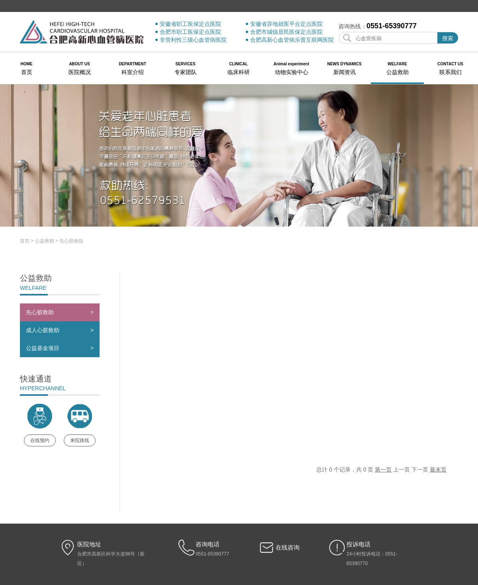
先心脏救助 (71, 202)
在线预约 (39, 402)
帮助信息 (271, 550)
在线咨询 (288, 508)
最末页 (438, 431)
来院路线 (79, 402)
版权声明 (221, 550)
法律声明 (196, 550)
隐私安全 (246, 550)
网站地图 (171, 550)
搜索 (447, 38)
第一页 (383, 431)
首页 (24, 202)
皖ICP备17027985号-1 (239, 559)
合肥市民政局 (301, 550)
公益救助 (44, 202)
